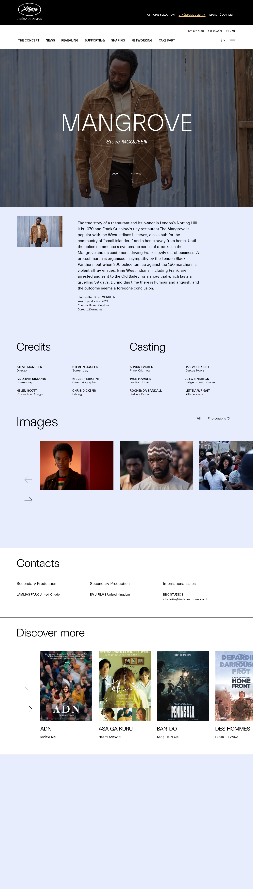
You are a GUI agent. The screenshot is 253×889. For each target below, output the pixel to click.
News (50, 40)
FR (227, 31)
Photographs (219, 418)
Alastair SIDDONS (31, 379)
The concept (28, 40)
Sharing (118, 40)
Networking (142, 40)
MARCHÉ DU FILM (221, 14)
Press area (215, 31)
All (199, 418)
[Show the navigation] (232, 40)
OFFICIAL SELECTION (161, 14)
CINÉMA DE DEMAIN (192, 14)
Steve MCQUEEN (29, 367)
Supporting (95, 40)
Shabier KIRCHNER (87, 379)
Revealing (69, 40)
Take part (167, 40)
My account (196, 31)
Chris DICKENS (84, 390)
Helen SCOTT (27, 390)
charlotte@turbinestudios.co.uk (185, 599)
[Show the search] (223, 41)
